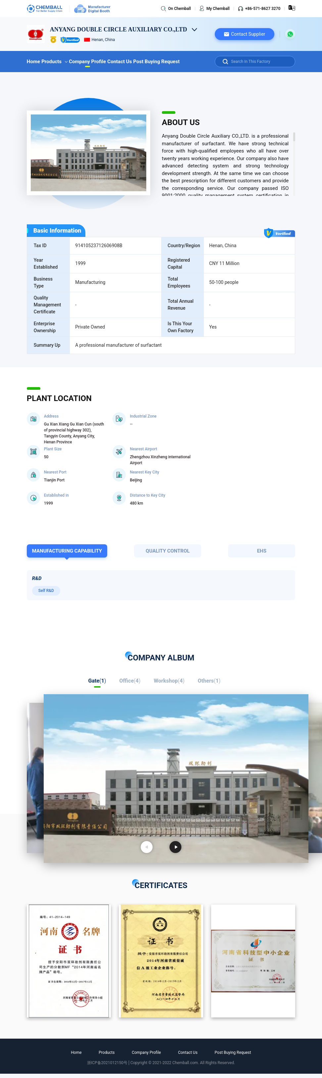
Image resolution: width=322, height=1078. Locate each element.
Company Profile (87, 62)
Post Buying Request (156, 62)
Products (54, 62)
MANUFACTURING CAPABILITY (67, 551)
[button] (244, 34)
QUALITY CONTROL (168, 551)
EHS (261, 551)
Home (33, 62)
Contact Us (119, 62)
